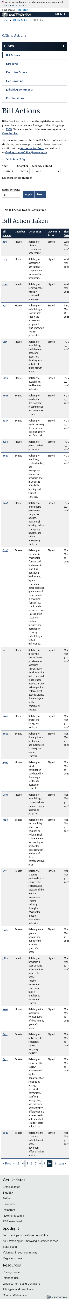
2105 (5, 716)
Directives (12, 63)
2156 (5, 1009)
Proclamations (15, 98)
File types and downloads (18, 1289)
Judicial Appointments (19, 89)
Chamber (22, 166)
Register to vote (12, 1258)
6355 (5, 870)
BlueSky (8, 1192)
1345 (5, 341)
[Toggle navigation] (58, 14)
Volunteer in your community (20, 1252)
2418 (5, 441)
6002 (6, 733)
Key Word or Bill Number (17, 177)
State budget (10, 1246)
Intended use (11, 1277)
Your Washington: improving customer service (30, 1241)
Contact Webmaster (15, 1295)
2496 (5, 762)
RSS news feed (12, 1221)
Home (5, 20)
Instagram (9, 1209)
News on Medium (13, 1215)
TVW (9, 129)
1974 (5, 377)
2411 (5, 650)
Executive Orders (16, 72)
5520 (5, 284)
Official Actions (20, 20)
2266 (5, 503)
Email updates (11, 1186)
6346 (5, 550)
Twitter (7, 1198)
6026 (6, 395)
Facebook (9, 1204)
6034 (5, 1132)
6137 (5, 1034)
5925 (5, 929)
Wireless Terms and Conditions (21, 1283)
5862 (5, 958)
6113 (5, 1059)
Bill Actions (13, 55)
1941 (5, 259)
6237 (5, 420)
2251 (5, 241)
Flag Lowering (14, 81)
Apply (28, 194)
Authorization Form (32, 148)
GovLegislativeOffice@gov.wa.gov (26, 152)
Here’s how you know (14, 5)
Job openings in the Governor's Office (26, 1235)
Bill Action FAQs (15, 159)
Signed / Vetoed (42, 166)
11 (54, 1163)
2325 (5, 305)
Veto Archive (10, 133)
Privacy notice (11, 1272)
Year (5, 166)
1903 (5, 794)
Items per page (11, 189)
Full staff (23, 9)
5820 (5, 819)
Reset (40, 194)
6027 (5, 455)
